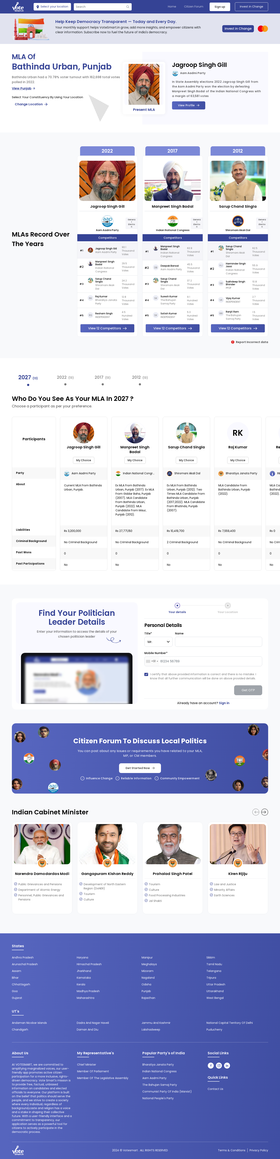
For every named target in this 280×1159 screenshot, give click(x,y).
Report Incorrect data (249, 342)
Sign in (224, 703)
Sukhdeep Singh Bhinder (235, 283)
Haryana (82, 957)
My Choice (83, 460)
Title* (148, 633)
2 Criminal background (182, 542)
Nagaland (148, 978)
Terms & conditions (231, 1150)
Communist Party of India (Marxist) (167, 1091)
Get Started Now (140, 768)
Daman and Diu (87, 1030)
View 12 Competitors (107, 328)
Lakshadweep (151, 1030)
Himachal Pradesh (89, 964)
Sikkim (210, 957)
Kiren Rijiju (237, 873)
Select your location (52, 7)
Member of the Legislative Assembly (102, 1078)
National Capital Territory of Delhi (229, 1023)
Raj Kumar (101, 296)
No (66, 565)
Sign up (220, 7)
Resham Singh (104, 313)
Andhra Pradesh (23, 957)
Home (172, 7)
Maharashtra (85, 998)
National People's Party (158, 1098)
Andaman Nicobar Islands (29, 1023)
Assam (16, 971)
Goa (15, 991)
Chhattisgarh (21, 984)
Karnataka (84, 978)
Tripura (211, 978)
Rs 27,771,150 (123, 531)
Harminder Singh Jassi (236, 265)
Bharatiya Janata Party (237, 473)
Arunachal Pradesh (25, 964)
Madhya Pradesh (88, 991)
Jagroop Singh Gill (199, 65)
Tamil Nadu (214, 964)
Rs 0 (272, 531)
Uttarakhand (215, 991)
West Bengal (215, 998)
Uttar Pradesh (215, 984)
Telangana (213, 971)
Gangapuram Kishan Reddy (107, 873)
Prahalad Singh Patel (172, 873)
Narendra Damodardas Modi (42, 873)
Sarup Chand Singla (103, 280)
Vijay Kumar (233, 298)
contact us (215, 1089)
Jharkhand (84, 971)
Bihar (15, 978)
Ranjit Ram (232, 311)
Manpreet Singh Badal (104, 263)
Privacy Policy (259, 1150)
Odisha (146, 984)
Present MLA (144, 109)
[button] (264, 812)
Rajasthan (148, 998)
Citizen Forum (193, 7)
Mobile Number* (155, 653)
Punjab (146, 991)
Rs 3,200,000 (72, 531)
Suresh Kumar (169, 296)
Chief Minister (86, 1065)
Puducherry (214, 1030)
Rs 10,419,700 (175, 531)
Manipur (147, 957)
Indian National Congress (172, 230)
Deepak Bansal (170, 265)
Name (179, 633)
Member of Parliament (93, 1071)
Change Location (31, 104)
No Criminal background (80, 542)
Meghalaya (149, 964)
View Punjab (23, 88)
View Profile (188, 105)
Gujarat (17, 998)
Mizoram (147, 971)
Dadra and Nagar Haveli (93, 1023)
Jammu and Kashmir (156, 1023)
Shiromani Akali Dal (237, 230)
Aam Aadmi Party (188, 73)
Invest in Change (251, 7)
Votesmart (130, 1150)
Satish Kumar (169, 313)
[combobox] (152, 661)
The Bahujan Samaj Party (159, 1085)
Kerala (81, 984)
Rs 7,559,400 (227, 531)
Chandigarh (20, 1030)
